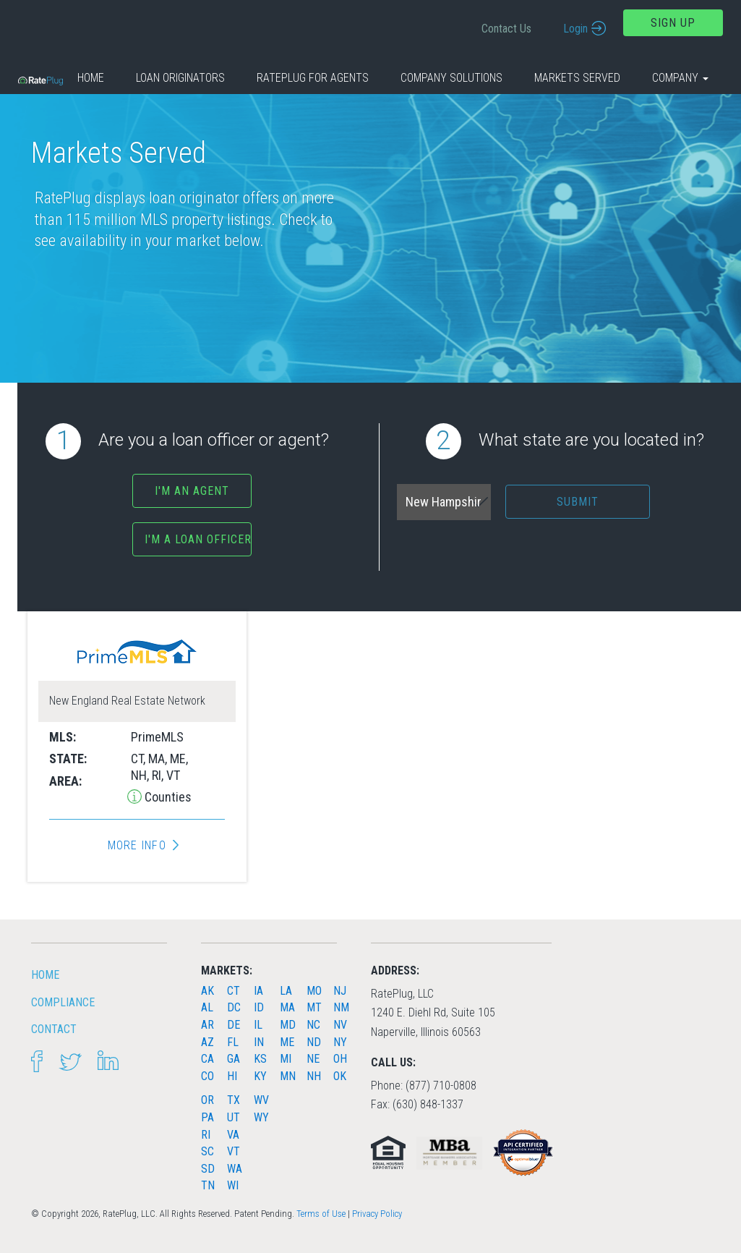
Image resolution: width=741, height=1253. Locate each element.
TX (233, 1100)
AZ (207, 1042)
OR (207, 1100)
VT (233, 1151)
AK (207, 991)
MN (288, 1076)
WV (261, 1100)
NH (314, 1076)
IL (258, 1025)
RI (205, 1135)
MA (287, 1007)
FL (233, 1042)
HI (232, 1076)
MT (314, 1007)
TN (208, 1185)
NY (340, 1042)
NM (341, 1007)
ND (314, 1042)
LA (286, 991)
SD (208, 1169)
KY (260, 1076)
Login (575, 28)
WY (261, 1117)
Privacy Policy (377, 1213)
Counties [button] (167, 796)
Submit (578, 502)
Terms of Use (321, 1213)
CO (207, 1076)
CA (207, 1059)
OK (339, 1076)
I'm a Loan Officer (198, 539)
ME (287, 1042)
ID (259, 1007)
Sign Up (673, 23)
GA (233, 1059)
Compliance (63, 1002)
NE (313, 1059)
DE (233, 1025)
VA (233, 1135)
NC (313, 1025)
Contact (54, 1029)
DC (234, 1007)
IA (258, 991)
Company (680, 78)
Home (90, 78)
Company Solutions (451, 78)
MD (288, 1025)
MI (285, 1059)
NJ (339, 991)
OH (340, 1059)
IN (259, 1042)
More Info (137, 845)
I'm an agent (192, 491)
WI (233, 1185)
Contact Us (506, 28)
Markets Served (577, 78)
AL (207, 1007)
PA (207, 1117)
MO (314, 991)
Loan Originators (180, 78)
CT (233, 991)
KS (260, 1059)
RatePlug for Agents (313, 78)
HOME (45, 975)
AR (207, 1025)
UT (233, 1117)
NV (340, 1025)
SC (207, 1151)
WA (234, 1169)
